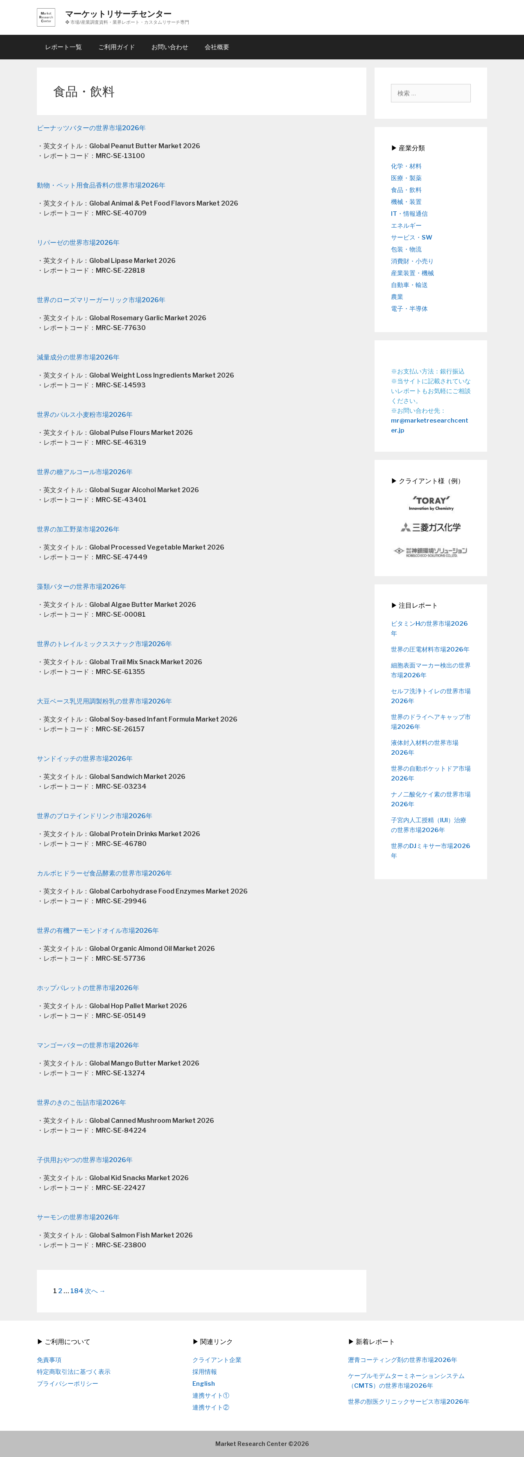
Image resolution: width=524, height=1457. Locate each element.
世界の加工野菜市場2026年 (78, 529)
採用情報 (204, 1372)
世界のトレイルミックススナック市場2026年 (104, 644)
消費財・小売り (412, 261)
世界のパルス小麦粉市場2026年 (85, 415)
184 (77, 1291)
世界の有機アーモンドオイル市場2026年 (98, 930)
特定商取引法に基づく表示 (74, 1372)
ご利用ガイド (116, 47)
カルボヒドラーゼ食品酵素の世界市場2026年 (104, 873)
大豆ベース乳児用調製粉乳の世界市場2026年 (104, 701)
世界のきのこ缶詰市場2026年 (81, 1102)
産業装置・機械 (412, 273)
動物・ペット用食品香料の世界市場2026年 (101, 185)
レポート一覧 (63, 47)
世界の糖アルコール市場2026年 (85, 472)
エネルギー (406, 225)
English (203, 1383)
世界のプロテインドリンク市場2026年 (94, 816)
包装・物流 (406, 249)
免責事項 (49, 1360)
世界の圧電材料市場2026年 (430, 649)
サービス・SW (411, 237)
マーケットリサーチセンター (118, 14)
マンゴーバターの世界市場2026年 (88, 1045)
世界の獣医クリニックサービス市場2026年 (409, 1401)
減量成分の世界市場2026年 (78, 357)
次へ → (95, 1291)
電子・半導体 (409, 308)
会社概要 (217, 47)
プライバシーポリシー (67, 1383)
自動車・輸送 (409, 285)
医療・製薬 (406, 178)
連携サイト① (210, 1395)
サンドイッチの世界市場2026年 (85, 758)
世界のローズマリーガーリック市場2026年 (101, 300)
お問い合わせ (169, 47)
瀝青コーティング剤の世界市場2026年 (402, 1360)
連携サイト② (210, 1407)
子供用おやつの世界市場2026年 (85, 1160)
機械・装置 (406, 202)
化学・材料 (406, 166)
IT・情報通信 (409, 213)
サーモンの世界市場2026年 (78, 1217)
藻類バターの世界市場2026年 (81, 586)
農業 (397, 297)
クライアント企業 (217, 1360)
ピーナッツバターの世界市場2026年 (91, 128)
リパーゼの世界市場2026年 (78, 243)
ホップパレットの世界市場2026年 (88, 988)
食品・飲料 (406, 190)
